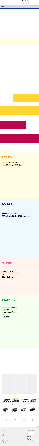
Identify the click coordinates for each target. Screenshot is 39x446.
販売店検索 (4, 3)
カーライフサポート (21, 430)
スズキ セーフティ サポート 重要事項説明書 (6, 441)
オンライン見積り (11, 3)
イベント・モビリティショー (22, 435)
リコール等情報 (37, 3)
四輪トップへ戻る (23, 3)
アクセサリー (3, 436)
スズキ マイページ (26, 0)
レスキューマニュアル (21, 429)
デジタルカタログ (14, 3)
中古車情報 (34, 3)
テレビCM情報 (20, 436)
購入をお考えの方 (27, 3)
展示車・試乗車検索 (7, 3)
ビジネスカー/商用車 (4, 429)
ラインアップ (1, 3)
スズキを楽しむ (32, 3)
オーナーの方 (30, 3)
